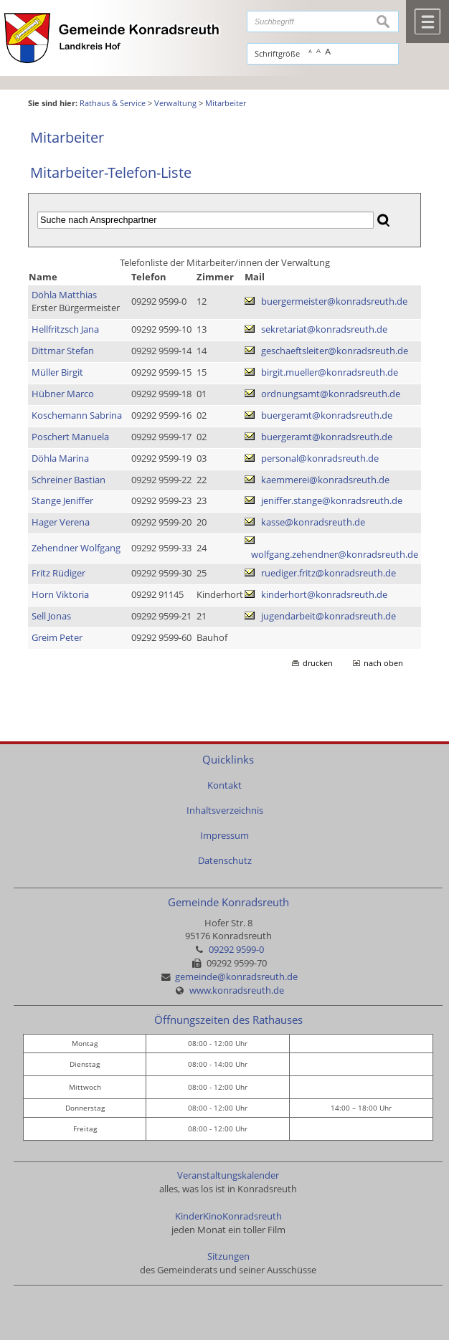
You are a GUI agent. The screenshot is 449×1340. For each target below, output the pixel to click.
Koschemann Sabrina (77, 415)
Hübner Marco (63, 394)
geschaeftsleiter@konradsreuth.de (334, 351)
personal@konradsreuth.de (320, 458)
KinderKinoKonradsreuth (228, 1216)
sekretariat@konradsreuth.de (324, 329)
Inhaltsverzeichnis (224, 810)
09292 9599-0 (236, 950)
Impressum (224, 836)
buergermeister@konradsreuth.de (334, 301)
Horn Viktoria (60, 595)
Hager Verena (61, 522)
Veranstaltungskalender (228, 1175)
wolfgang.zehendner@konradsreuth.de (334, 554)
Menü (427, 21)
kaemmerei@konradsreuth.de (325, 480)
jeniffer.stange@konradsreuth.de (331, 501)
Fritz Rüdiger (58, 573)
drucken (318, 663)
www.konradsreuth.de (236, 990)
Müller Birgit (57, 372)
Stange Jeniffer (62, 501)
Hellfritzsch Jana (65, 329)
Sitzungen (228, 1256)
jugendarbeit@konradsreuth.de (328, 616)
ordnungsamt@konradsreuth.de (330, 394)
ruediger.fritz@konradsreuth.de (328, 573)
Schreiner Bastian (68, 480)
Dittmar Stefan (63, 351)
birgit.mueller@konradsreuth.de (329, 372)
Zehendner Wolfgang (76, 548)
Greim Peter (57, 638)
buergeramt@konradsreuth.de (326, 415)
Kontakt (224, 785)
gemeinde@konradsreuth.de (236, 977)
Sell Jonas (51, 616)
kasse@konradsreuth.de (313, 522)
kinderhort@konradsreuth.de (324, 595)
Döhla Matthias (64, 295)
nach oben (383, 663)
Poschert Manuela (70, 437)
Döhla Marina (60, 458)
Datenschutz (225, 861)
